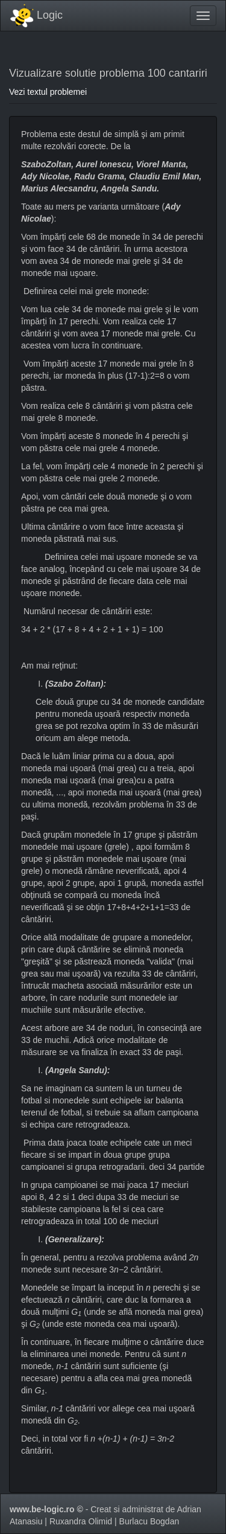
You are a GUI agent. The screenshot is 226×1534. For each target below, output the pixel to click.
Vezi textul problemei (48, 92)
